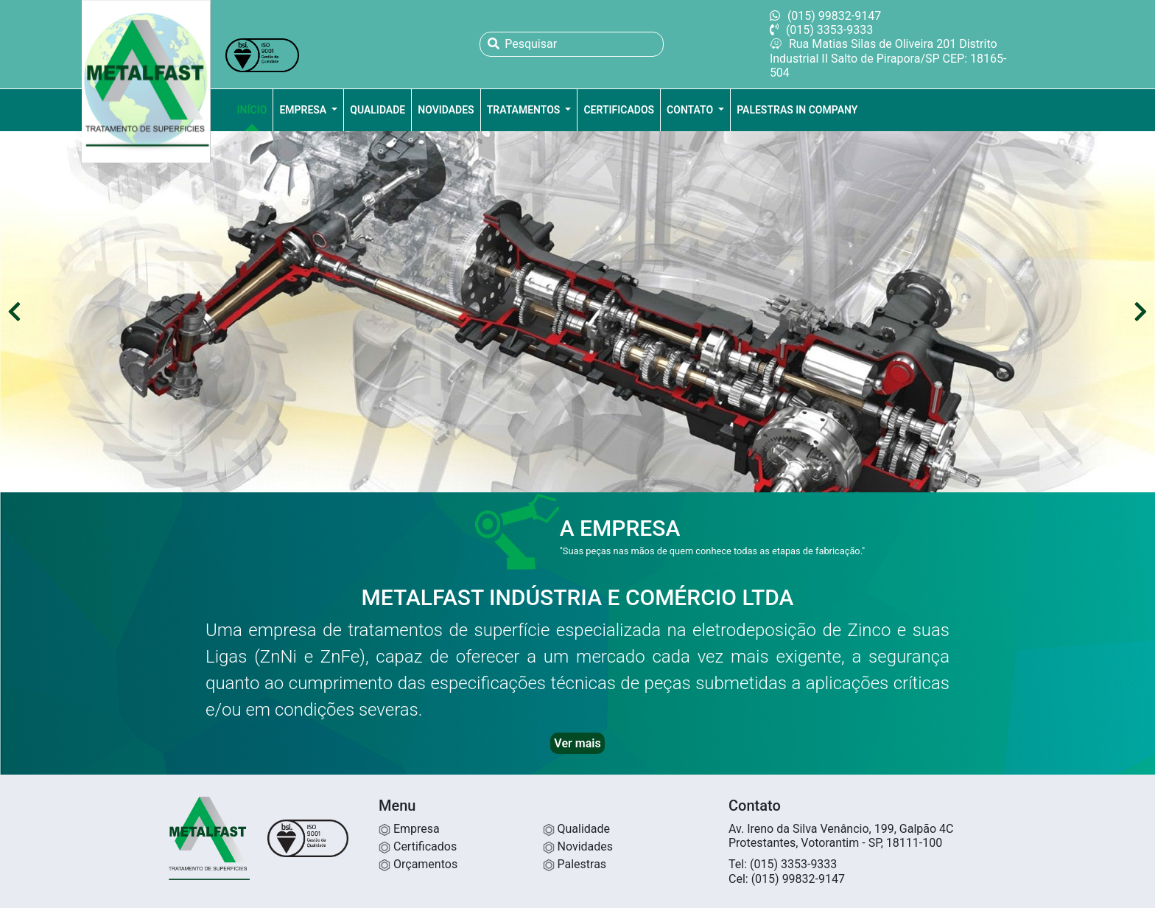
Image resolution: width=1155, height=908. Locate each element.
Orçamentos (418, 864)
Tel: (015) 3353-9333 (783, 864)
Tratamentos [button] (525, 110)
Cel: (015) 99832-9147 (787, 879)
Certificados (618, 110)
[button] (14, 312)
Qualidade (377, 110)
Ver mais (577, 743)
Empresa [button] (304, 110)
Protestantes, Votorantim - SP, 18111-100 (835, 843)
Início (252, 110)
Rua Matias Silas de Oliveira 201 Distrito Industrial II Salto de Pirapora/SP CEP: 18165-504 (888, 58)
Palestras (575, 864)
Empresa (409, 829)
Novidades (446, 110)
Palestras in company (797, 110)
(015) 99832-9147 (825, 16)
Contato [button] (691, 110)
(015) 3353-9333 (821, 30)
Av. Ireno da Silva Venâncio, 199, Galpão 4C (841, 829)
